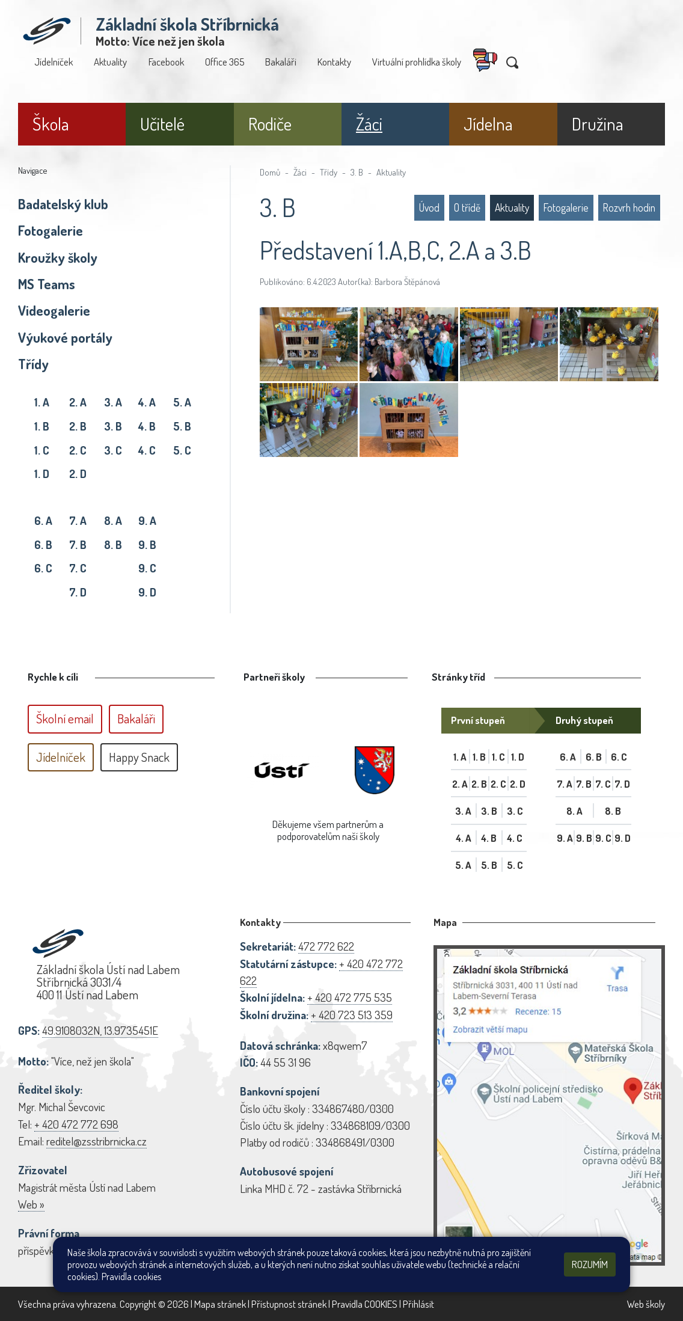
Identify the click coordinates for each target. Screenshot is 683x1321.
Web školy (646, 1304)
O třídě (467, 207)
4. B (147, 426)
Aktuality (110, 61)
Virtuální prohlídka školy (416, 61)
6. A (43, 520)
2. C (78, 450)
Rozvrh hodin (629, 207)
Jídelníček (53, 61)
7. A (78, 520)
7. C (78, 568)
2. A (78, 402)
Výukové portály (65, 337)
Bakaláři (280, 61)
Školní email (65, 718)
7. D (78, 592)
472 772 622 (326, 946)
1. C (41, 450)
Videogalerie (54, 310)
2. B (78, 426)
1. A (41, 402)
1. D (41, 473)
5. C (182, 450)
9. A (147, 520)
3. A (113, 402)
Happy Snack (139, 757)
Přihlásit (418, 1304)
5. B (182, 426)
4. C (147, 450)
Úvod (429, 207)
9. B (147, 544)
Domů (270, 172)
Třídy (33, 363)
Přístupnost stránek (288, 1304)
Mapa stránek (220, 1304)
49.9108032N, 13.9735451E (100, 1030)
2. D (78, 473)
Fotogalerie (50, 230)
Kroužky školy (57, 257)
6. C (43, 568)
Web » (31, 1204)
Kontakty (334, 61)
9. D (147, 592)
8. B (113, 544)
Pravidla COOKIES (364, 1304)
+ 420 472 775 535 (349, 997)
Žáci (300, 172)
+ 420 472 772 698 (76, 1124)
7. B (78, 544)
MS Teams (46, 283)
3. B (113, 426)
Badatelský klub (63, 203)
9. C (147, 568)
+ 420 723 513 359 (352, 1015)
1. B (41, 426)
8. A (113, 520)
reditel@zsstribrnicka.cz (96, 1141)
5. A (182, 402)
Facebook (166, 61)
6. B (43, 544)
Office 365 (224, 61)
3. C (113, 450)
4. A (147, 402)
